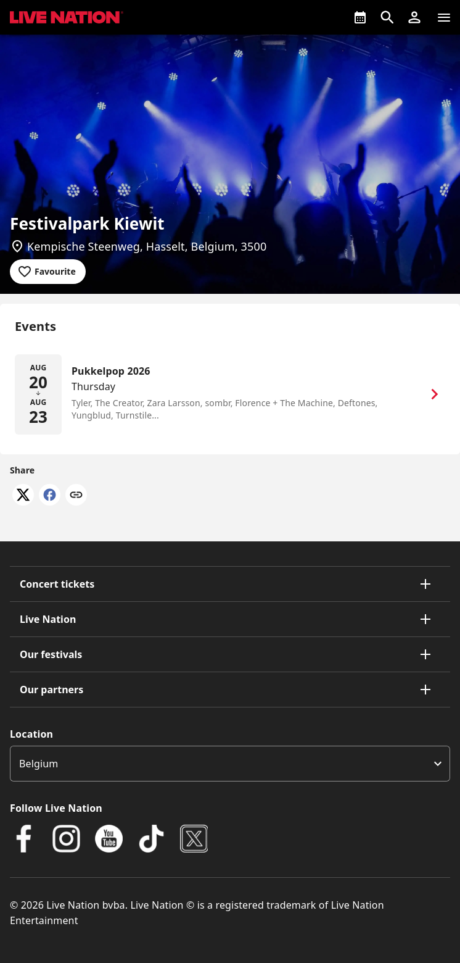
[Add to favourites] (48, 271)
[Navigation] (444, 17)
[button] (414, 17)
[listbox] (230, 763)
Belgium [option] (38, 763)
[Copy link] (76, 495)
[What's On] (360, 17)
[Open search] (387, 17)
